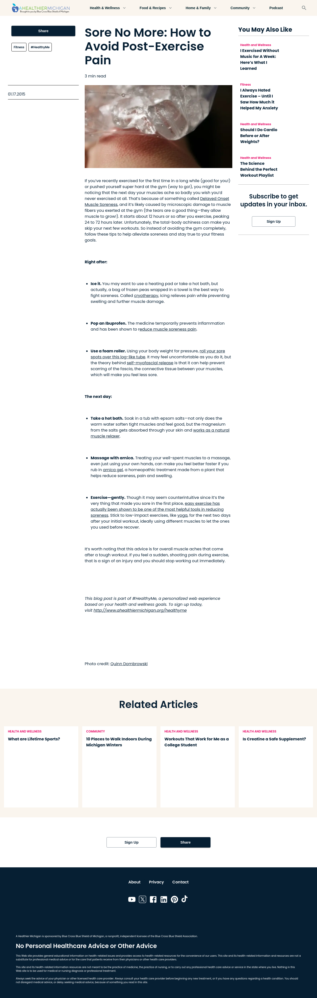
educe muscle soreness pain (168, 329)
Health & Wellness (108, 8)
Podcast (276, 8)
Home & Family (201, 8)
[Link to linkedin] (163, 900)
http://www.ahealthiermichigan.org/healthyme (140, 610)
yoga (182, 515)
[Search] (304, 8)
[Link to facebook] (153, 900)
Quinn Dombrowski (129, 664)
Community (243, 8)
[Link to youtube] (132, 900)
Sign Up (273, 221)
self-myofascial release (150, 363)
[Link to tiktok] (185, 900)
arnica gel (113, 470)
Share (43, 31)
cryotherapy (146, 295)
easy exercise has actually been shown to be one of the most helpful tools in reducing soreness (157, 509)
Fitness (19, 47)
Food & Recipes (156, 8)
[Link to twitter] (142, 900)
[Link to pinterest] (174, 900)
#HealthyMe (40, 47)
